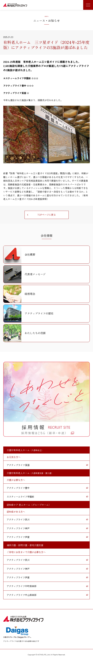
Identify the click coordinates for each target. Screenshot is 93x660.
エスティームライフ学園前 (20, 496)
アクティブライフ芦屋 (18, 537)
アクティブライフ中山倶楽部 (21, 595)
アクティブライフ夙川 (18, 519)
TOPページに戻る (46, 214)
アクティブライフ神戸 (18, 528)
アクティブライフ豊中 (18, 488)
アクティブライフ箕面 (18, 465)
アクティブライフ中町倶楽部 (21, 586)
